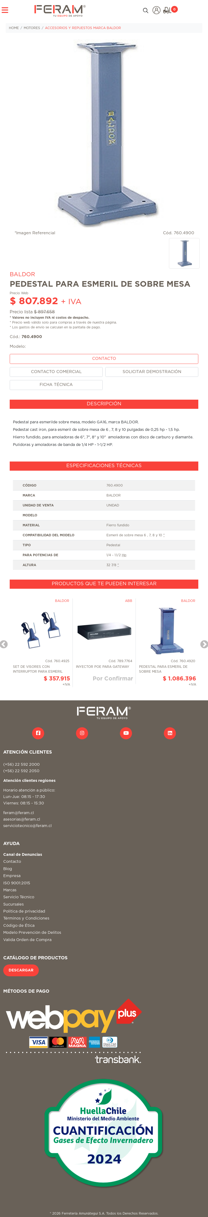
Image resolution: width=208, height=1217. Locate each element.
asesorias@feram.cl (21, 819)
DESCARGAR (21, 970)
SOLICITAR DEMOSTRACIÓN (152, 372)
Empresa (11, 876)
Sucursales (13, 904)
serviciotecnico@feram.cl (27, 826)
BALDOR (22, 274)
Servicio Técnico (18, 897)
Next (202, 642)
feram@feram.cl (18, 813)
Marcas (9, 890)
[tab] (104, 404)
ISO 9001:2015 (16, 883)
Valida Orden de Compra (27, 940)
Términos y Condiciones (26, 918)
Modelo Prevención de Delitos (32, 933)
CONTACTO (104, 359)
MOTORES (32, 28)
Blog (7, 869)
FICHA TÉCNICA (56, 385)
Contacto (12, 862)
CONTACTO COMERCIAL (56, 372)
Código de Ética (18, 926)
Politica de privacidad (24, 911)
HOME (14, 28)
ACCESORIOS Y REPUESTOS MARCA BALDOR (83, 28)
